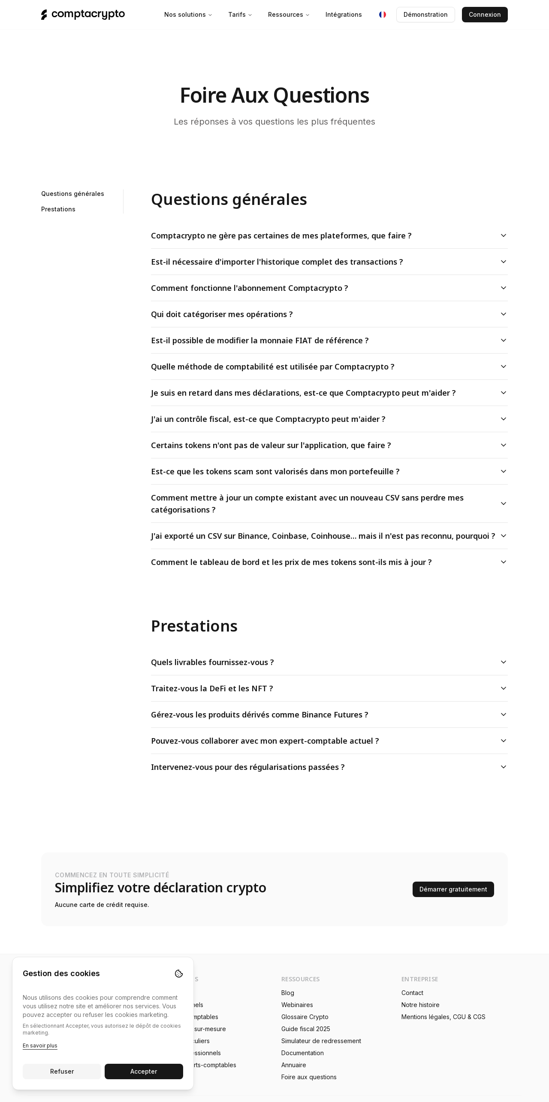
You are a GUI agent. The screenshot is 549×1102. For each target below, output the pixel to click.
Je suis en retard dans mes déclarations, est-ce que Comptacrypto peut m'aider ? (329, 393)
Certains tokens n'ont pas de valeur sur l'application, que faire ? (329, 445)
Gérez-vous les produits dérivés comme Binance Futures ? (329, 714)
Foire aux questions (309, 1077)
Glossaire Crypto (305, 1016)
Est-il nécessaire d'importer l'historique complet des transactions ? (329, 261)
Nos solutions (188, 14)
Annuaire (293, 1064)
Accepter (144, 1071)
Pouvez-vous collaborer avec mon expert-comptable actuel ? (329, 741)
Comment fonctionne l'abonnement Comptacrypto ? (329, 288)
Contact (412, 992)
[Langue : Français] (382, 14)
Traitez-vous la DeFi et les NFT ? (329, 688)
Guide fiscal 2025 (305, 1028)
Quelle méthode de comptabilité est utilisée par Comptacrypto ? (329, 366)
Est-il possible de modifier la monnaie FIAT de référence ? (329, 340)
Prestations (58, 209)
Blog (287, 992)
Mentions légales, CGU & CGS (443, 1016)
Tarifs (240, 14)
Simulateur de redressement (321, 1040)
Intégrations (344, 14)
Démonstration (426, 14)
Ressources (289, 14)
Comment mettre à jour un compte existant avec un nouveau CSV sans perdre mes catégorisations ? (329, 503)
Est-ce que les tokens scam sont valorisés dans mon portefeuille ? (329, 471)
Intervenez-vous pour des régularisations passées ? (329, 767)
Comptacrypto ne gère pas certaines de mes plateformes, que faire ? (329, 235)
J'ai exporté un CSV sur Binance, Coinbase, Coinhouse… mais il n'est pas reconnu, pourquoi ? (329, 536)
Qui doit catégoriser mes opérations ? (329, 314)
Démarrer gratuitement (453, 889)
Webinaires (297, 1004)
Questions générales (72, 193)
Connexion (485, 14)
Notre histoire (420, 1004)
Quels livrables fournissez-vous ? (329, 662)
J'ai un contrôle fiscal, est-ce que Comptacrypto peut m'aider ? (329, 419)
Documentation (302, 1052)
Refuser (62, 1071)
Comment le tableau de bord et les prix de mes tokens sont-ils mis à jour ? (329, 562)
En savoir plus (40, 1045)
